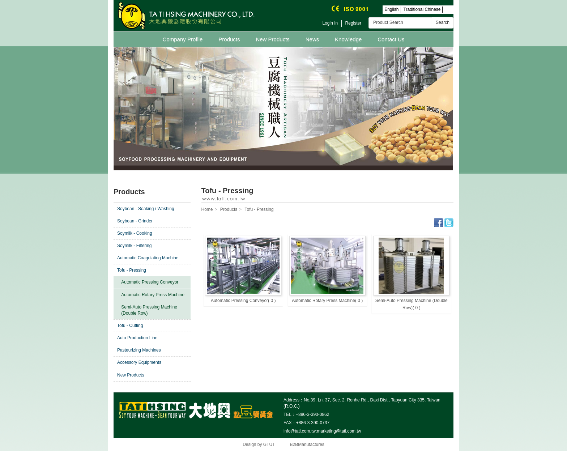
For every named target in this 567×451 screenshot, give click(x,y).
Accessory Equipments (139, 362)
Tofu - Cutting (130, 325)
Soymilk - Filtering (134, 245)
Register (353, 23)
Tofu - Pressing (131, 270)
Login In (330, 23)
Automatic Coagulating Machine (147, 257)
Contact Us (391, 39)
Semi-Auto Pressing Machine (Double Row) (149, 310)
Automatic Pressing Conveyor (149, 282)
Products (229, 39)
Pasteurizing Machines (139, 350)
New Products (272, 39)
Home (207, 209)
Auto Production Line (137, 337)
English (391, 9)
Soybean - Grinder (135, 221)
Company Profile (183, 39)
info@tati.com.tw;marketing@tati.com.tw (322, 431)
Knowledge (348, 39)
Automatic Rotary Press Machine (152, 294)
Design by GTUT (259, 444)
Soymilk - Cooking (134, 233)
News (312, 39)
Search (442, 22)
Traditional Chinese (422, 9)
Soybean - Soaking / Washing (145, 208)
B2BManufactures (307, 444)
